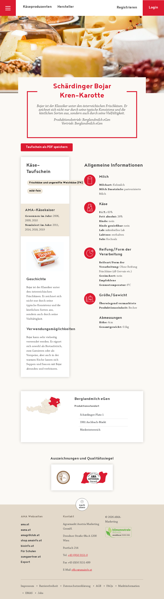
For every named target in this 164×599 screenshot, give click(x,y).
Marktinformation (129, 586)
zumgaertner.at (31, 557)
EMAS (29, 593)
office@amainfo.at (81, 569)
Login (153, 7)
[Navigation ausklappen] (8, 8)
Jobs (40, 593)
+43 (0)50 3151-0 (78, 555)
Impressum (27, 586)
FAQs (109, 586)
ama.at (25, 525)
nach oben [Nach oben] (82, 504)
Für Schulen (28, 551)
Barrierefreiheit (48, 586)
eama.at (26, 530)
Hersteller (65, 7)
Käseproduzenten (37, 7)
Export (25, 562)
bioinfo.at (27, 546)
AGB (98, 586)
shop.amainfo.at (31, 541)
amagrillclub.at (30, 535)
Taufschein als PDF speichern (47, 147)
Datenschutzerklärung (77, 586)
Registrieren (127, 7)
